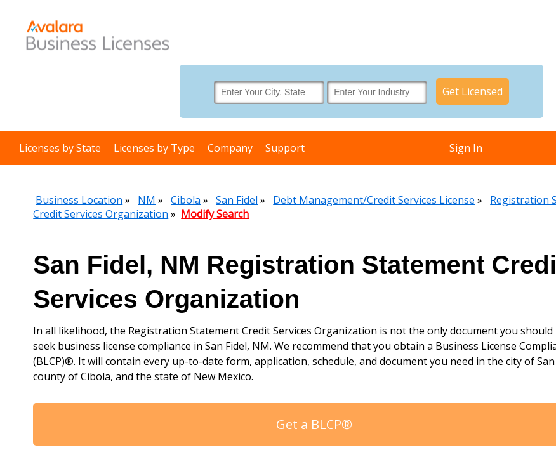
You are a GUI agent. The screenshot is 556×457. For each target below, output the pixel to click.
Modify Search (215, 214)
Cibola (186, 200)
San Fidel (237, 200)
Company (230, 148)
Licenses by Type (154, 148)
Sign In (465, 148)
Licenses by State (60, 148)
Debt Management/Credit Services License (374, 200)
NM (147, 200)
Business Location (79, 200)
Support (285, 148)
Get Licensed (472, 91)
